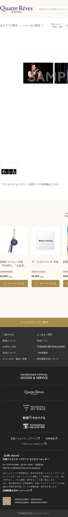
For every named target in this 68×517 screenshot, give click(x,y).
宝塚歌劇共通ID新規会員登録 (51, 346)
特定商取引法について (48, 359)
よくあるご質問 (44, 334)
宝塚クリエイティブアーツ (24, 438)
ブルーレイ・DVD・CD (57, 25)
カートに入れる (16, 283)
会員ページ (42, 340)
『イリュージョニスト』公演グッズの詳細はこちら (29, 184)
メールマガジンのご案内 (34, 322)
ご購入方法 (8, 334)
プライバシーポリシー (32, 444)
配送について (9, 340)
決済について (9, 353)
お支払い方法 (9, 346)
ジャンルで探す (32, 25)
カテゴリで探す (9, 25)
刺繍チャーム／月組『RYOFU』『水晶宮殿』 (12, 263)
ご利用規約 (42, 353)
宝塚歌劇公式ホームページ (16, 490)
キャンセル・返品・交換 (15, 359)
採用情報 (50, 438)
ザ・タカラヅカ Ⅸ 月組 (45, 261)
